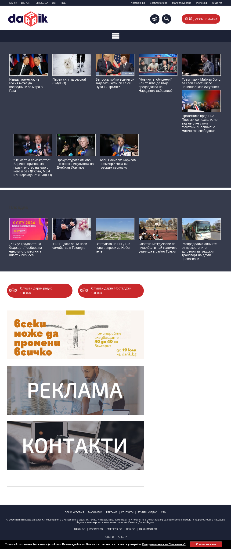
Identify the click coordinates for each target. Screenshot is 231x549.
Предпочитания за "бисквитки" (164, 544)
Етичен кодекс (147, 512)
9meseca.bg (114, 529)
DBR (54, 2)
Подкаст (154, 19)
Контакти (127, 512)
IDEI (63, 2)
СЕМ (163, 512)
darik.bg (79, 529)
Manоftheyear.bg (181, 2)
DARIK (13, 2)
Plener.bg (201, 2)
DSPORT (26, 2)
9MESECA (42, 2)
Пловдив (18, 207)
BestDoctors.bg (158, 2)
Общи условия (74, 512)
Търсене (166, 19)
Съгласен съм (206, 544)
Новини (109, 537)
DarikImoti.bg (148, 529)
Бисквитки (95, 512)
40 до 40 (217, 2)
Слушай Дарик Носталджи (111, 292)
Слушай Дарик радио (36, 292)
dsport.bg (96, 529)
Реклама (111, 512)
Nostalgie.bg (138, 2)
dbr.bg (130, 529)
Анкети (122, 537)
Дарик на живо (205, 19)
